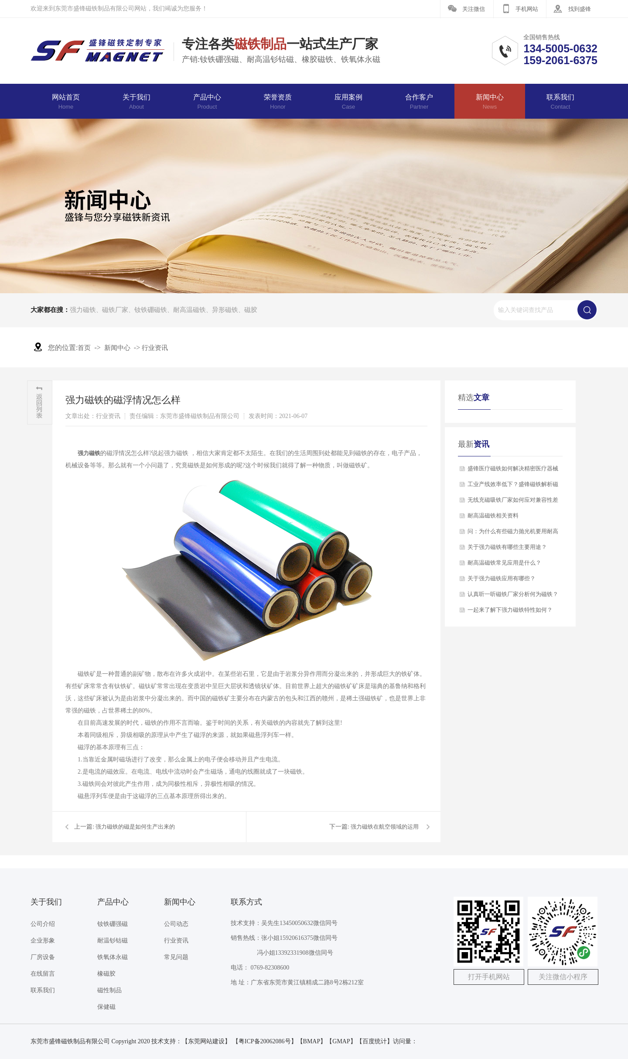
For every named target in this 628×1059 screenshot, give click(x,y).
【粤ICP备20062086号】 (264, 1041)
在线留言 (43, 973)
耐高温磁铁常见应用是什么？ (504, 562)
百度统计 (374, 1041)
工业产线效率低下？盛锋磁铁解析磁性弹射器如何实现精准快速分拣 (513, 486)
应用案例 (348, 101)
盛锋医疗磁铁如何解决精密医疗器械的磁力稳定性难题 (513, 470)
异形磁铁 (225, 309)
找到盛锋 (579, 9)
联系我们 (560, 101)
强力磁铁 (83, 309)
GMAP (341, 1041)
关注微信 (473, 9)
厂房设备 (43, 957)
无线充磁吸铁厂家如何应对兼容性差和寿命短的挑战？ (513, 502)
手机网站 (526, 9)
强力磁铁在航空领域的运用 (385, 826)
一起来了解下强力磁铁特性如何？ (510, 610)
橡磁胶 (106, 973)
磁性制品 (109, 990)
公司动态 (176, 924)
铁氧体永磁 (112, 957)
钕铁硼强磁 (112, 924)
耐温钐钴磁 (112, 940)
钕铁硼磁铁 (150, 309)
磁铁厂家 (115, 309)
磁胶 (250, 309)
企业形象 (43, 940)
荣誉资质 (278, 101)
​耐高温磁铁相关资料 (493, 515)
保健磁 (106, 1007)
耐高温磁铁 (189, 309)
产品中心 (207, 101)
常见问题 (176, 957)
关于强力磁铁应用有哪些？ (502, 578)
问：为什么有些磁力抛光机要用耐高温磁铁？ (513, 533)
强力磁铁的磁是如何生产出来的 (135, 826)
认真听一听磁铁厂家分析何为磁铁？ (513, 594)
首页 (84, 347)
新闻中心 (490, 101)
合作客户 (419, 101)
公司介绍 (43, 924)
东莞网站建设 (206, 1041)
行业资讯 (155, 347)
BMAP (312, 1041)
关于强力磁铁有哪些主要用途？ (507, 547)
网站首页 (66, 101)
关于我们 (136, 101)
